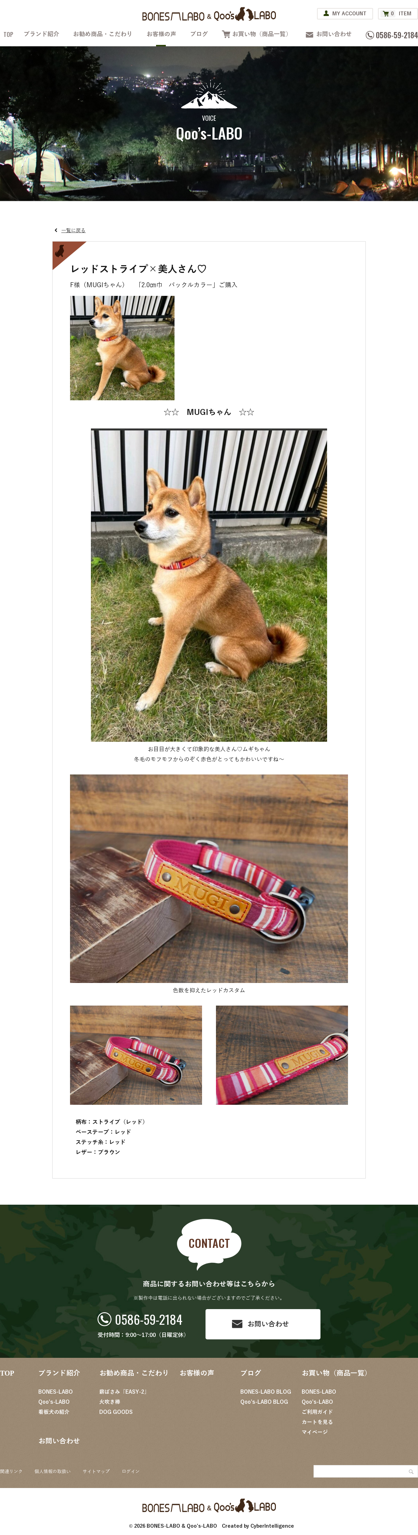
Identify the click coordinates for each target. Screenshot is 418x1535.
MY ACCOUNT (349, 13)
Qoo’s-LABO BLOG (264, 1402)
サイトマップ (96, 1471)
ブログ (199, 34)
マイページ (315, 1432)
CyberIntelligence (272, 1526)
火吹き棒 (109, 1402)
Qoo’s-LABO (54, 1402)
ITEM (395, 13)
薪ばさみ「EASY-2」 (124, 1392)
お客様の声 (161, 34)
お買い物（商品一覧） (262, 34)
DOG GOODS (116, 1412)
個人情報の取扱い (52, 1471)
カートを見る (317, 1422)
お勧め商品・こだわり (102, 34)
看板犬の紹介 (54, 1412)
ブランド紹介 (41, 34)
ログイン (131, 1471)
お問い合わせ (334, 34)
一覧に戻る (73, 230)
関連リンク (11, 1471)
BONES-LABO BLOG (265, 1392)
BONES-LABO (55, 1392)
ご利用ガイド (317, 1412)
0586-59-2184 (149, 1319)
